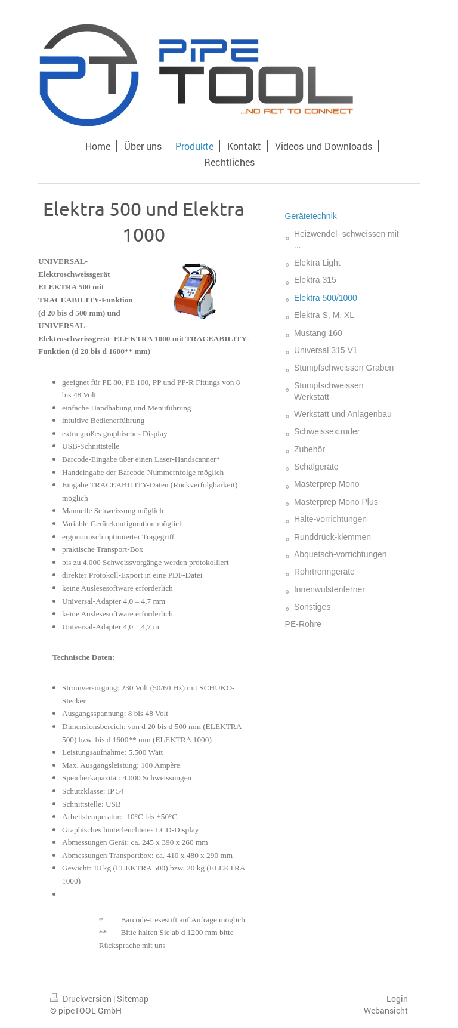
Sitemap (132, 998)
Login (397, 998)
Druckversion (81, 998)
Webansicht (386, 1010)
